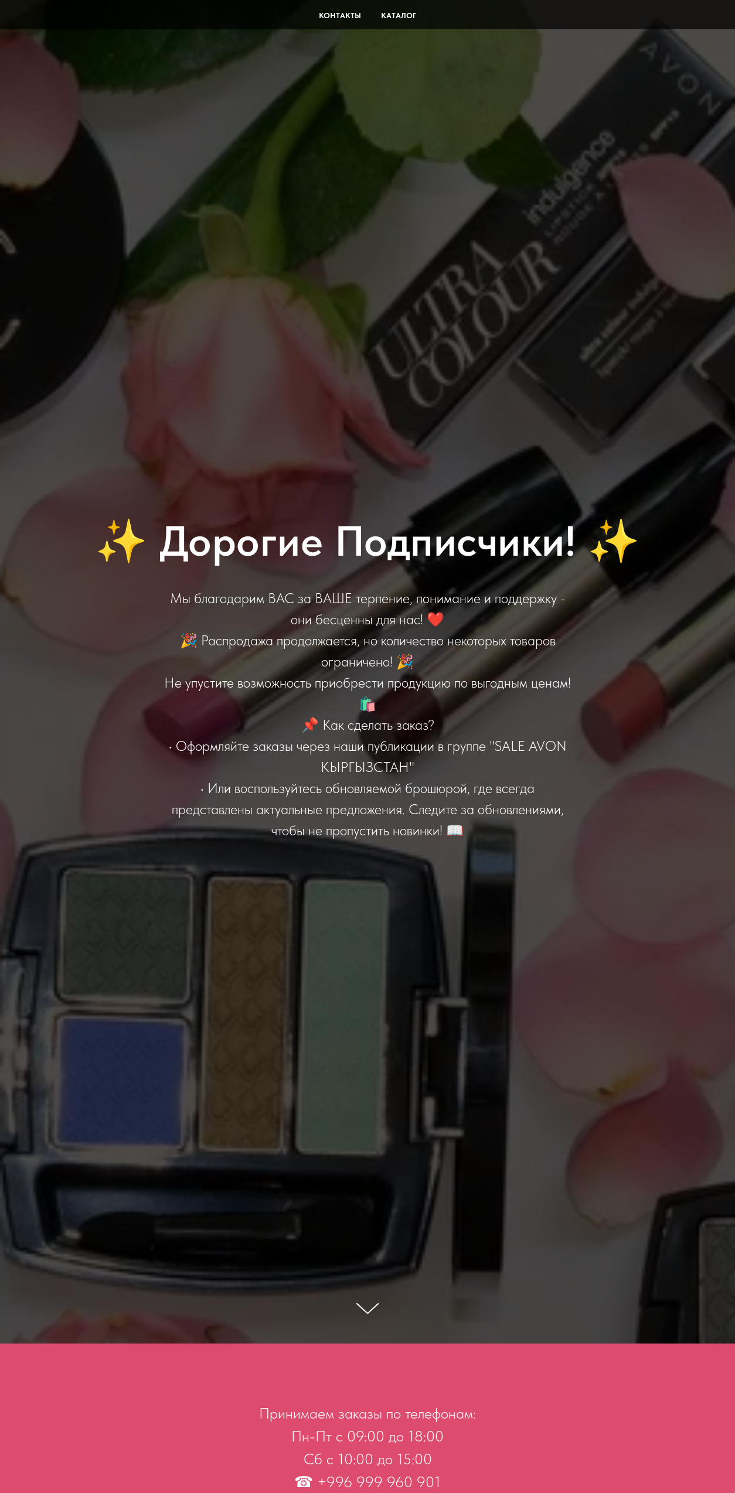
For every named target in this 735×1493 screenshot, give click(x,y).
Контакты (340, 15)
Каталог (398, 15)
